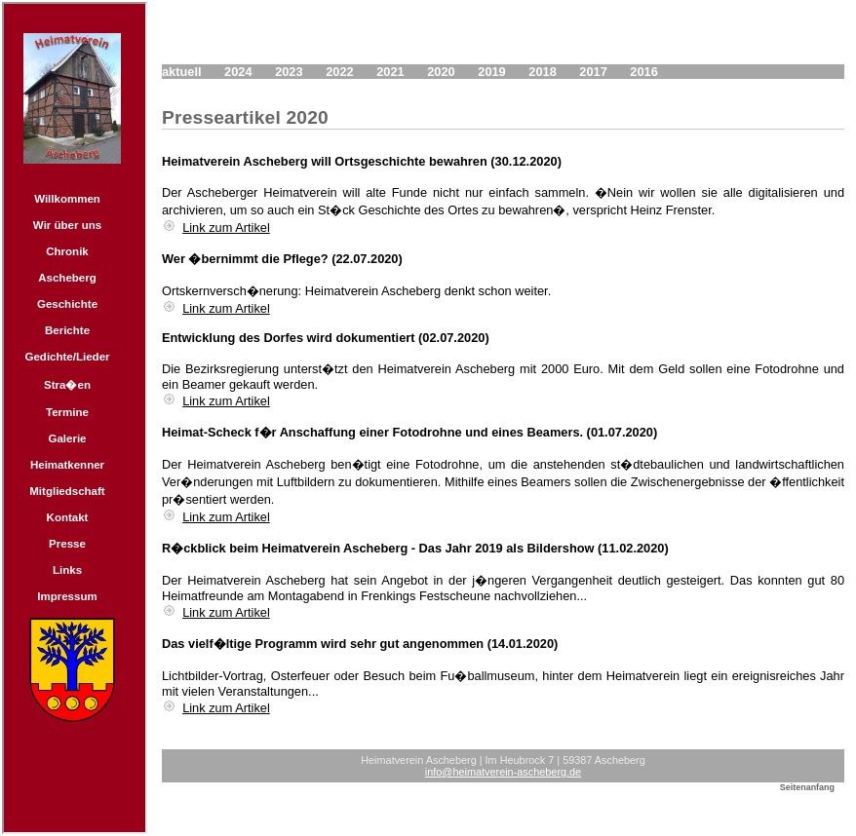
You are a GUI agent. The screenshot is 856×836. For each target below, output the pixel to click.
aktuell (182, 71)
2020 (440, 71)
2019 (491, 71)
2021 (390, 71)
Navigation (74, 418)
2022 (339, 71)
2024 (238, 71)
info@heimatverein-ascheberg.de (503, 772)
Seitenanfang (807, 787)
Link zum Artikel (226, 227)
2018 (542, 71)
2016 (643, 71)
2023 (288, 71)
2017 (592, 71)
